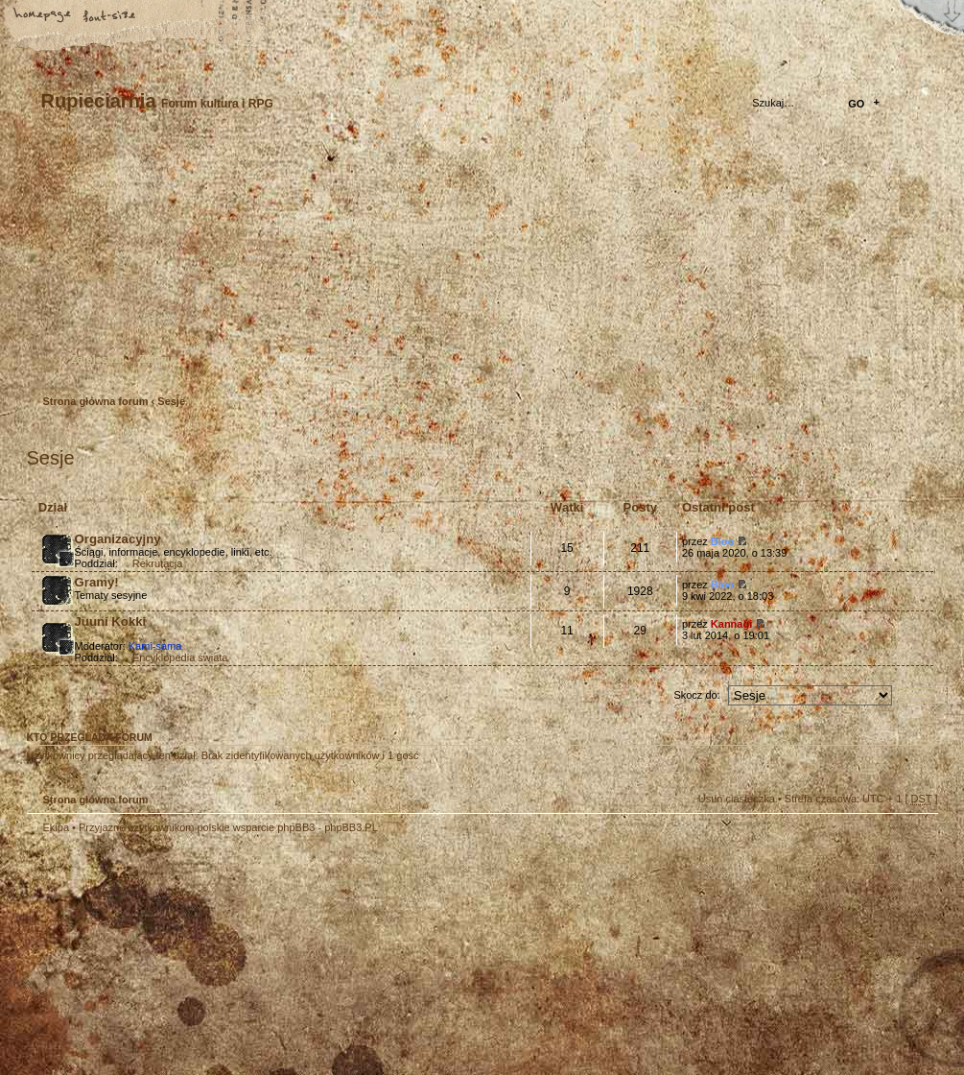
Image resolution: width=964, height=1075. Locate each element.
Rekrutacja (157, 563)
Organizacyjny (118, 539)
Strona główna (43, 16)
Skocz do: (696, 695)
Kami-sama (155, 646)
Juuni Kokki (111, 621)
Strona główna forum (480, 264)
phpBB (242, 955)
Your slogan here (329, 957)
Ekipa (56, 827)
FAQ (177, 16)
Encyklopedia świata (180, 657)
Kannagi (731, 624)
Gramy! (97, 582)
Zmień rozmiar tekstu (110, 16)
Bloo (722, 541)
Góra (914, 840)
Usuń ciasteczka (736, 798)
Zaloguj (157, 359)
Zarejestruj (98, 359)
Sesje (171, 401)
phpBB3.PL (351, 827)
